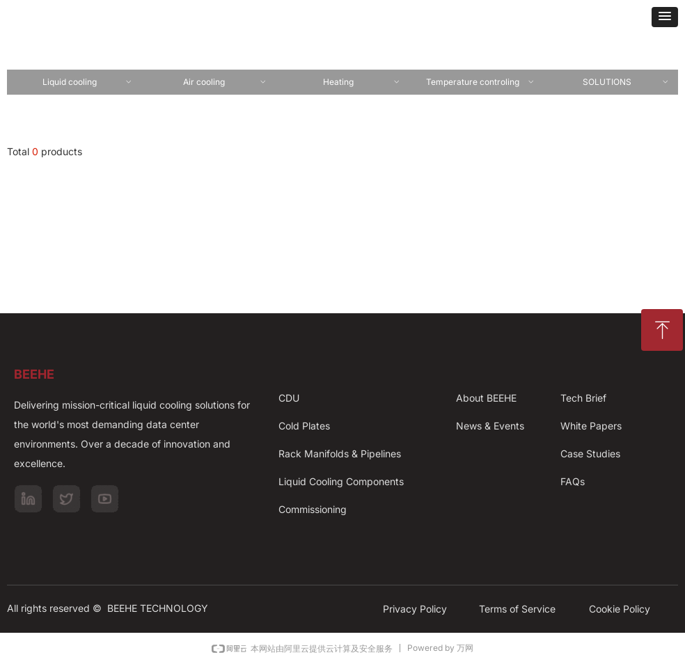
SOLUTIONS (626, 82)
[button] (665, 17)
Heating (362, 82)
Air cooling (225, 82)
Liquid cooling (87, 82)
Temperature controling (480, 82)
